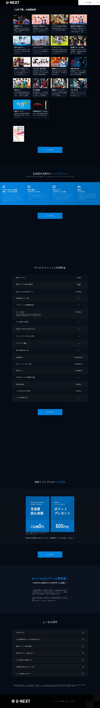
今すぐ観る (88, 2)
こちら (35, 315)
